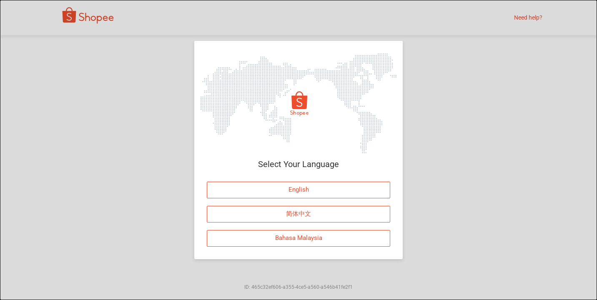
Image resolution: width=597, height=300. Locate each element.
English (298, 189)
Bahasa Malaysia (298, 238)
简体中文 (298, 214)
